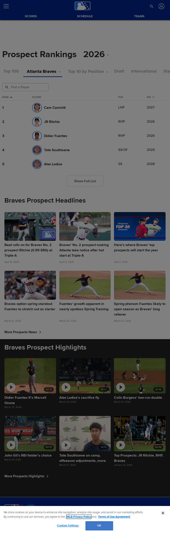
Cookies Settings (68, 525)
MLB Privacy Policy (79, 517)
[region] (85, 520)
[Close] (163, 513)
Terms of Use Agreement (114, 517)
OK (99, 525)
